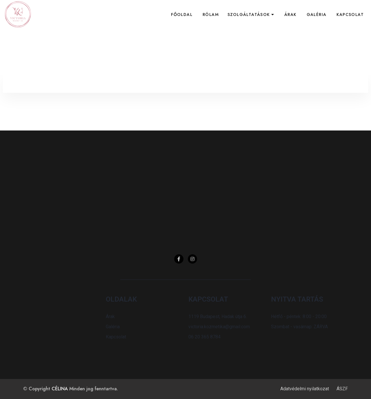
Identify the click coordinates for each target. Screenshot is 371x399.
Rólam (211, 14)
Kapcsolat (350, 14)
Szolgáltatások (249, 14)
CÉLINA (60, 388)
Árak (290, 14)
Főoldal (181, 14)
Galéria (317, 14)
